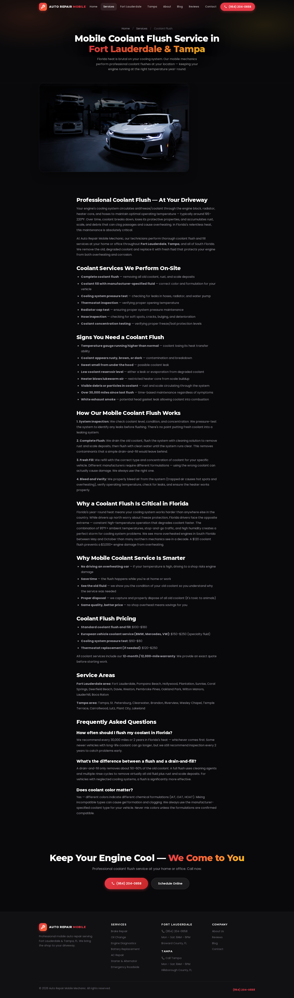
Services (108, 6)
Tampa (152, 6)
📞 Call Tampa (171, 958)
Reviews (194, 6)
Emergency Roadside (125, 967)
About (167, 6)
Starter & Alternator (124, 961)
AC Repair (117, 955)
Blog (180, 6)
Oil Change (118, 937)
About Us (218, 931)
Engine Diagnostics (123, 943)
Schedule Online (170, 883)
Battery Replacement (125, 949)
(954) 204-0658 (126, 883)
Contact (210, 6)
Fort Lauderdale (130, 6)
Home (93, 6)
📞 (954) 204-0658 (174, 931)
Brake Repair (119, 931)
